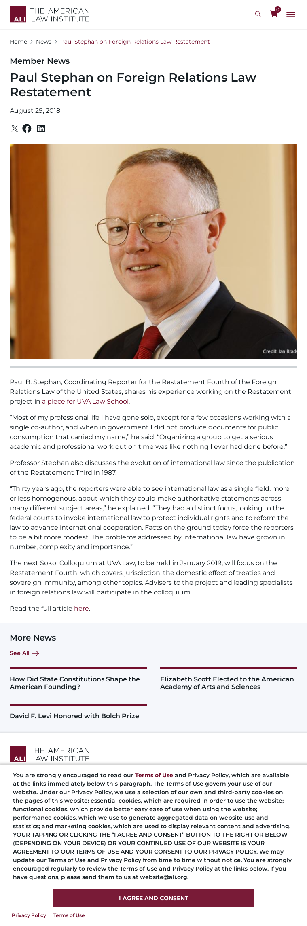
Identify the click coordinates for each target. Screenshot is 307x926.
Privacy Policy (29, 915)
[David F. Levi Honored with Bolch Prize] (78, 712)
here (81, 608)
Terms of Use (69, 915)
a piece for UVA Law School (85, 401)
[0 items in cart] (274, 14)
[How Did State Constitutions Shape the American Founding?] (78, 679)
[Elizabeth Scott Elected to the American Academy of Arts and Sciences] (229, 679)
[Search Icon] (259, 14)
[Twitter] (15, 128)
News (43, 41)
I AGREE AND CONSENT (153, 898)
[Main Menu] (290, 14)
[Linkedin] (41, 128)
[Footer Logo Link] (153, 754)
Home (18, 41)
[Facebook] (27, 128)
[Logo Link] (49, 14)
